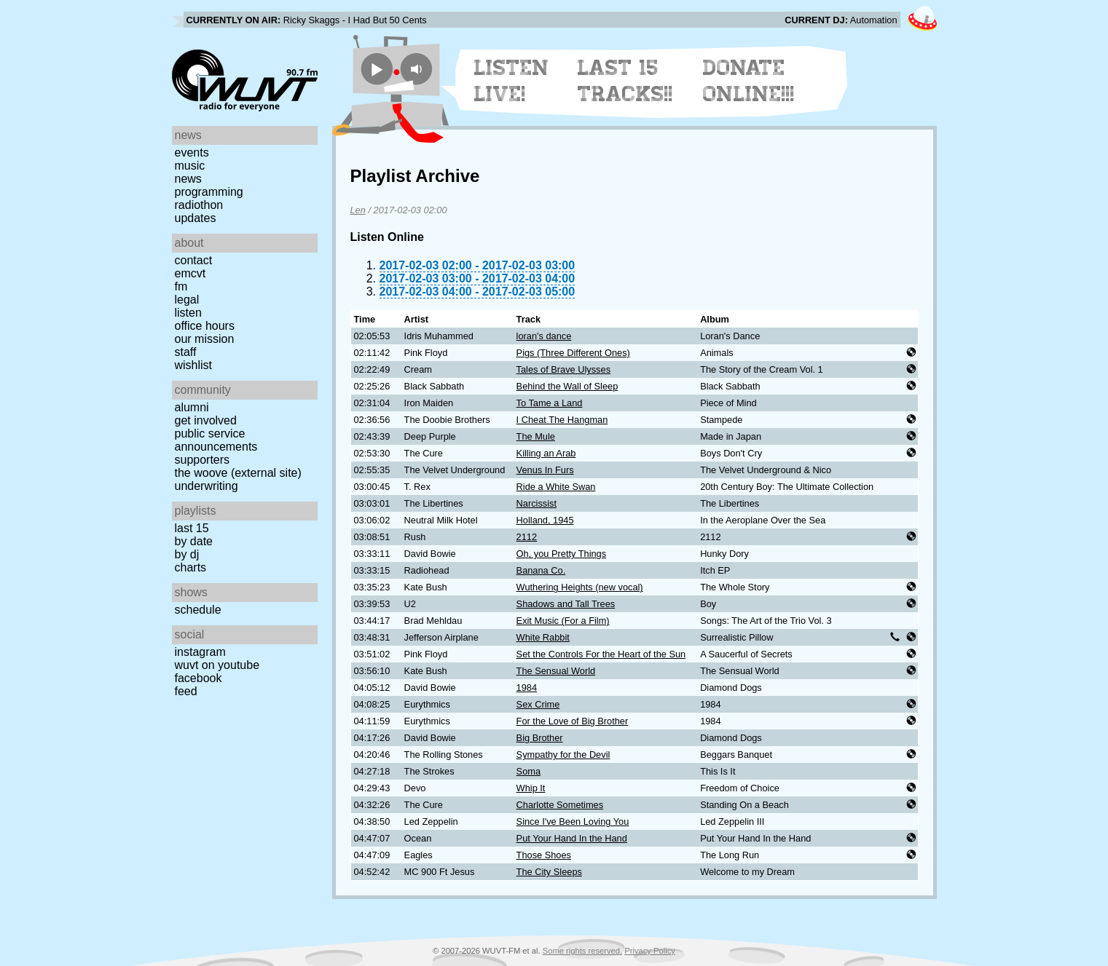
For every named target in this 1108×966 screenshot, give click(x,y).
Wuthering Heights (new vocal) (579, 587)
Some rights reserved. (582, 950)
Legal (187, 299)
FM (181, 286)
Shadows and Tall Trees (566, 603)
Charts (191, 567)
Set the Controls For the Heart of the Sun (601, 654)
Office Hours (205, 326)
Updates (195, 218)
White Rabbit (543, 637)
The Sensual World (556, 670)
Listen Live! (511, 81)
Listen (188, 312)
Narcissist (536, 503)
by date (194, 541)
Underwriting (206, 486)
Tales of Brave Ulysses (563, 369)
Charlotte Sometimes (559, 804)
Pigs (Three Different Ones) (573, 352)
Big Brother (539, 737)
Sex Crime (538, 704)
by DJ (187, 554)
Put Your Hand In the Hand (571, 838)
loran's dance (544, 335)
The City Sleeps (549, 871)
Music (190, 165)
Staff (186, 352)
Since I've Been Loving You (572, 821)
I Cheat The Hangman (562, 419)
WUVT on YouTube (217, 665)
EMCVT (190, 273)
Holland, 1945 (545, 520)
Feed (186, 691)
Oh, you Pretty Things (561, 553)
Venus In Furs (545, 469)
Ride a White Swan (556, 486)
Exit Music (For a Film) (563, 620)
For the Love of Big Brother (572, 721)
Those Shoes (543, 855)
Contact (194, 260)
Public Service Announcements (216, 440)
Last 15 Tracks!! (625, 81)
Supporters (202, 460)
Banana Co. (541, 570)
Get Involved (206, 420)
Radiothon (199, 205)
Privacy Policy (649, 950)
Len (358, 210)
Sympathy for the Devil (563, 754)
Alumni (192, 407)
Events (192, 152)
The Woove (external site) (238, 473)
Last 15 (192, 528)
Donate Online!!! (749, 81)
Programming (209, 192)
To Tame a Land (549, 402)
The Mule (535, 436)
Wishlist (194, 365)
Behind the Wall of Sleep (567, 386)
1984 (526, 687)
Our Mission (205, 339)
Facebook (198, 678)
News (188, 179)
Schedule (198, 609)
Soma (528, 771)
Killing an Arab (546, 453)
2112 (526, 536)
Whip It (531, 788)
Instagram (200, 652)
